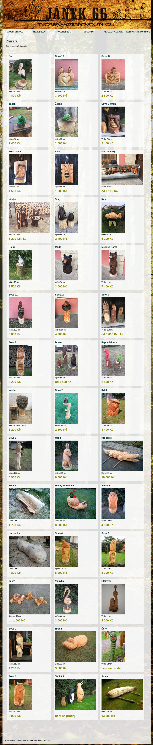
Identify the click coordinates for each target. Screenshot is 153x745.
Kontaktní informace (138, 32)
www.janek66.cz (11, 740)
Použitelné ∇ (64, 32)
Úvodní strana (15, 32)
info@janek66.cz (24, 740)
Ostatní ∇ (89, 32)
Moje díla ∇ (39, 32)
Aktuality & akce (113, 32)
